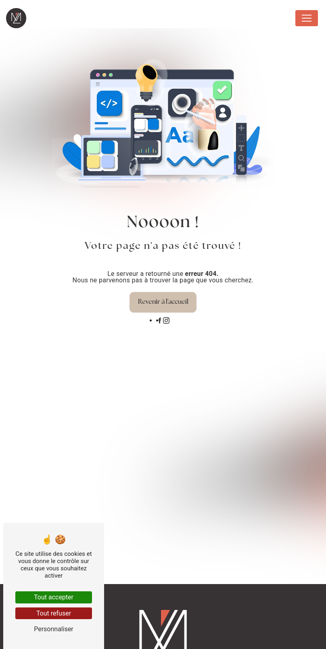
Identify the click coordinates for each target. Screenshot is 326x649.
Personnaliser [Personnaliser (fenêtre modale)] (53, 629)
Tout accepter (53, 597)
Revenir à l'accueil (163, 302)
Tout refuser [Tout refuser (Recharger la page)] (53, 613)
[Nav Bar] (306, 18)
